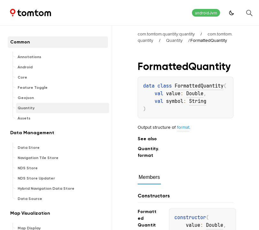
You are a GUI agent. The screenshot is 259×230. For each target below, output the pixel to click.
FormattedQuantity (199, 86)
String (197, 101)
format (183, 127)
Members (149, 177)
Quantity (174, 40)
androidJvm (206, 13)
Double (194, 93)
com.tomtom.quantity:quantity (166, 34)
